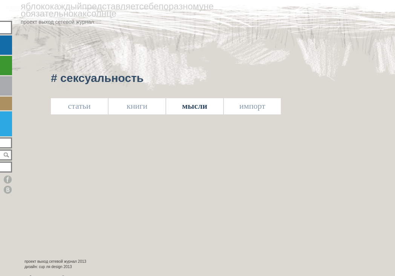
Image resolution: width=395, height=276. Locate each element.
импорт (252, 106)
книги (137, 106)
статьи (79, 106)
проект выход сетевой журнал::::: (61, 22)
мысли (194, 106)
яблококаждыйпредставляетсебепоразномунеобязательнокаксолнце (117, 10)
